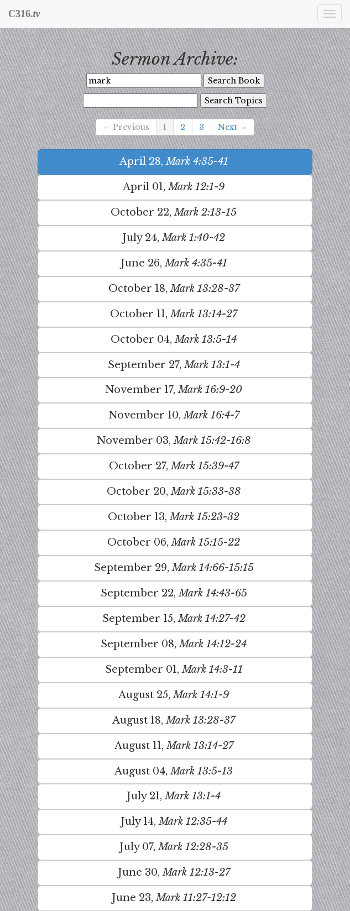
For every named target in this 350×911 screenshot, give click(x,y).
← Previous (126, 127)
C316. (24, 13)
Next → (232, 127)
